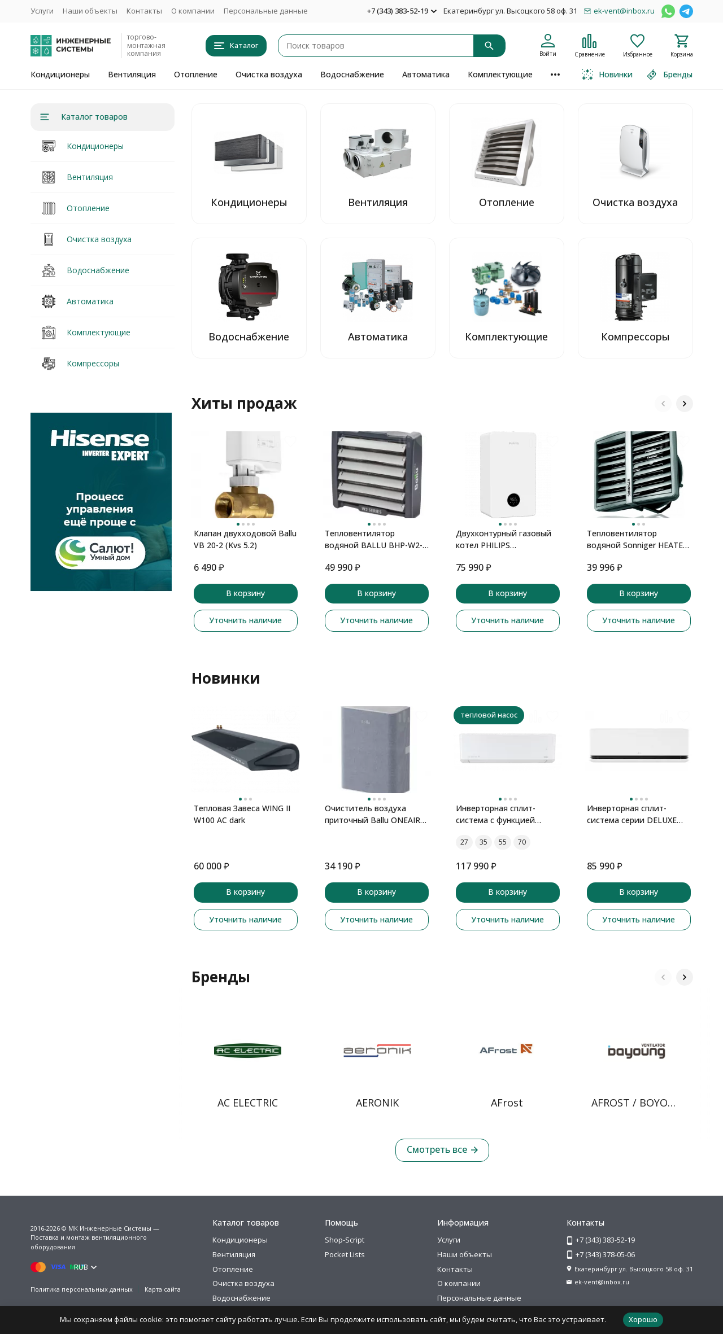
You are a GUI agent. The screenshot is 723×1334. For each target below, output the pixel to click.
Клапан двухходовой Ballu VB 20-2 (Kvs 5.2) (245, 539)
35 (483, 842)
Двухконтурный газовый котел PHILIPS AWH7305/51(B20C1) (503, 539)
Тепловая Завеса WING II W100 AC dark (242, 814)
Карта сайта (163, 1289)
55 (503, 842)
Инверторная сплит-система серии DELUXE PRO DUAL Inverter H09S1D (638, 814)
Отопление (195, 74)
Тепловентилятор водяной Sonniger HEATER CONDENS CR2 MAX (637, 539)
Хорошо (643, 1319)
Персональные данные (266, 11)
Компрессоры (93, 363)
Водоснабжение (352, 74)
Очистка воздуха (269, 74)
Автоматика (426, 74)
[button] (663, 403)
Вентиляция (132, 74)
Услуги (42, 11)
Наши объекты (90, 11)
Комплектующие (500, 74)
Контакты (144, 11)
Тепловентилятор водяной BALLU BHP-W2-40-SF (374, 539)
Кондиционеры (60, 74)
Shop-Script (344, 1240)
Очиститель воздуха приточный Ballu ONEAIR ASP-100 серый (372, 814)
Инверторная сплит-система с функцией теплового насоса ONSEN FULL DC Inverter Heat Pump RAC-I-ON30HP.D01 (506, 814)
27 (464, 842)
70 (522, 842)
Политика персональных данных (82, 1289)
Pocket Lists (345, 1254)
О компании (193, 11)
